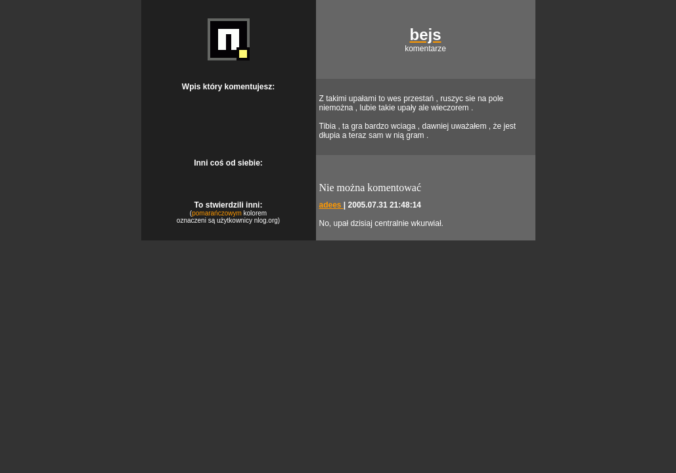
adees (331, 205)
